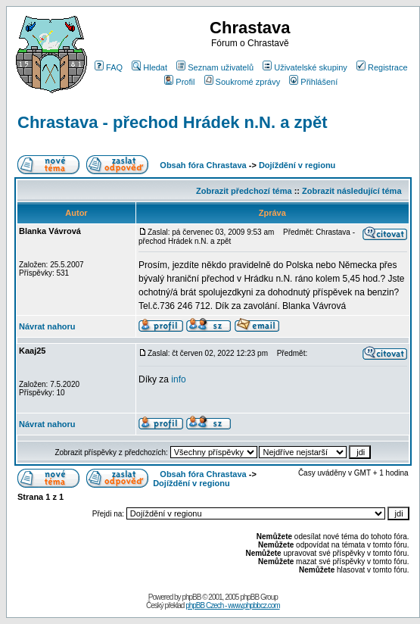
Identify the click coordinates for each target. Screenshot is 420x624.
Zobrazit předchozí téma (244, 190)
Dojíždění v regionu (297, 165)
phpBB (191, 597)
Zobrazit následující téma (351, 190)
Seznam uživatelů (215, 67)
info (178, 379)
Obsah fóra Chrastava (203, 165)
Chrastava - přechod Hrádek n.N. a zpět (172, 122)
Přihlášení (313, 81)
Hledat (149, 67)
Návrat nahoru (47, 326)
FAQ (109, 67)
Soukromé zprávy (242, 81)
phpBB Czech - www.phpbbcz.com (232, 605)
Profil (179, 81)
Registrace (382, 67)
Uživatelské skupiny (305, 67)
